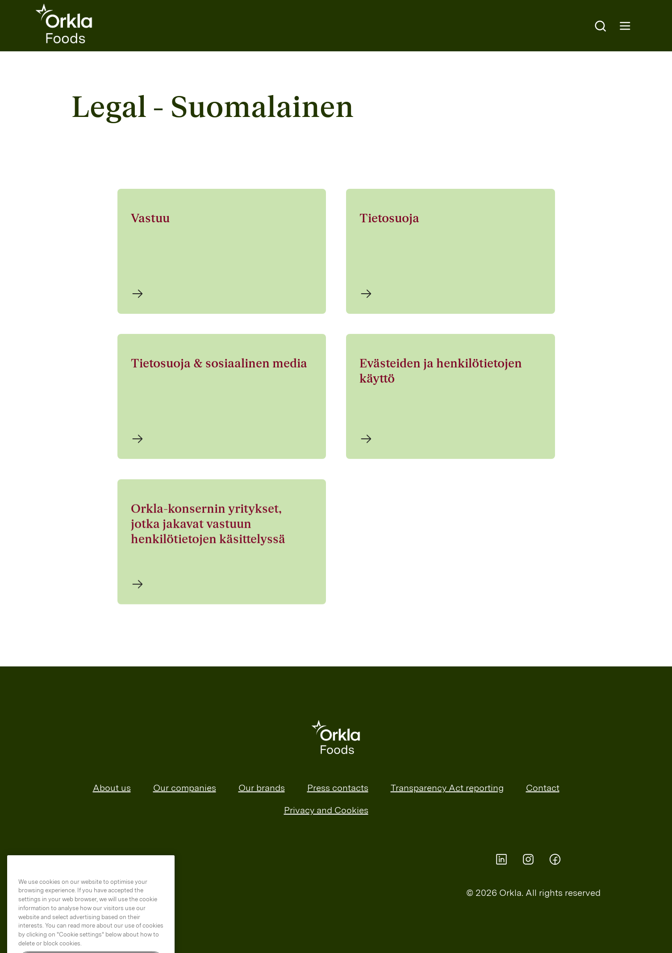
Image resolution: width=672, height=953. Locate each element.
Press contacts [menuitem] (337, 787)
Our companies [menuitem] (184, 787)
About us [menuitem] (112, 787)
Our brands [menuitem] (261, 787)
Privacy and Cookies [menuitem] (326, 810)
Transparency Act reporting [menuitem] (447, 787)
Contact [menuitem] (542, 787)
